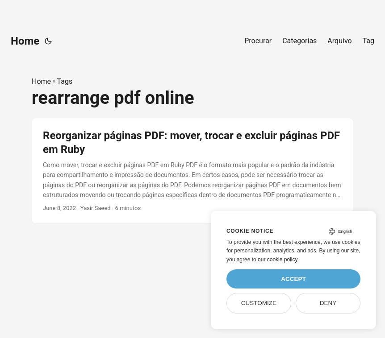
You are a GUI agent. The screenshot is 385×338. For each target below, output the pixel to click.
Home (25, 41)
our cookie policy (277, 259)
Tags (65, 81)
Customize (258, 303)
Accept (293, 279)
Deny (328, 303)
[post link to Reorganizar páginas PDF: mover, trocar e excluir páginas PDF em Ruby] (192, 171)
